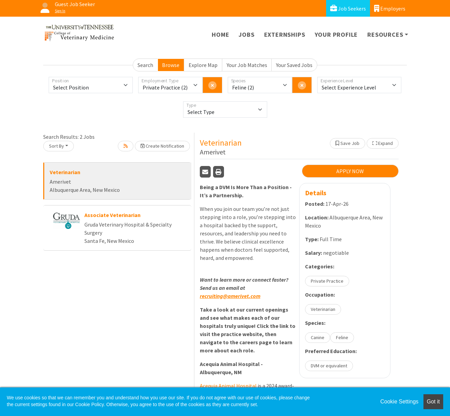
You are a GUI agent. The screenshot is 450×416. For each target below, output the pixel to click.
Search (145, 65)
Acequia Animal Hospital (228, 385)
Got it (433, 401)
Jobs (246, 34)
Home (220, 34)
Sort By (56, 146)
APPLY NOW (350, 171)
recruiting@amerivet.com (230, 296)
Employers (389, 8)
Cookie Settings (399, 401)
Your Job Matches (247, 65)
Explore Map (203, 65)
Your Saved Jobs (294, 65)
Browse (170, 65)
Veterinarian (65, 172)
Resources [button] (385, 34)
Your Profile (336, 34)
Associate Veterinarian (112, 215)
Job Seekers (348, 8)
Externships (284, 34)
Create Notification (162, 146)
